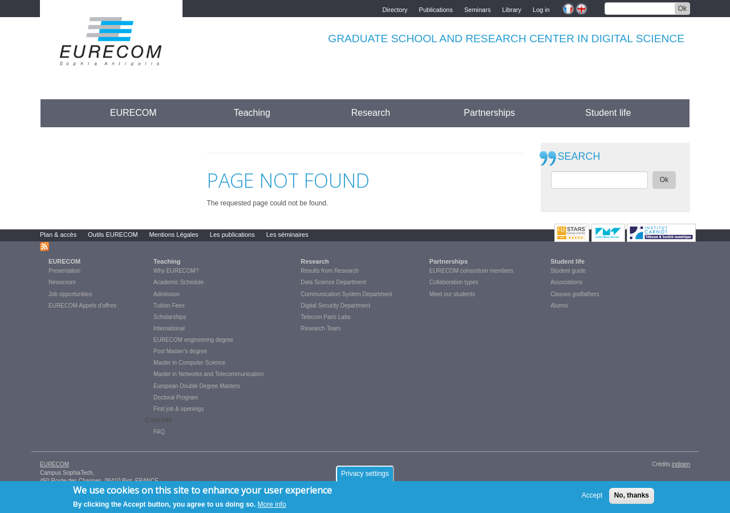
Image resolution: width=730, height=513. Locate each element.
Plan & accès (58, 234)
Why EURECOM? (175, 271)
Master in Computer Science (189, 362)
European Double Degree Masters (196, 386)
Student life (608, 113)
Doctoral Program (175, 397)
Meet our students (452, 294)
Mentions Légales (173, 234)
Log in (541, 8)
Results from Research (330, 271)
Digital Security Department (335, 305)
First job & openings (178, 409)
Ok (682, 9)
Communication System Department (346, 294)
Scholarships (169, 317)
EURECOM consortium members (471, 271)
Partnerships (489, 113)
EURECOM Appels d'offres (82, 305)
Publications (436, 8)
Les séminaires (287, 234)
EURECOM (133, 113)
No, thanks (631, 499)
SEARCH (579, 156)
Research (370, 113)
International (169, 328)
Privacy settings (365, 476)
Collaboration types (453, 282)
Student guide (568, 271)
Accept (592, 499)
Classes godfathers (574, 294)
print (515, 146)
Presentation (64, 271)
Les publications (232, 234)
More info (272, 507)
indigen (681, 464)
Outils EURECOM (112, 234)
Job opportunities (70, 294)
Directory (395, 8)
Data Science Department (333, 282)
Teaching (252, 113)
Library (511, 8)
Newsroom (62, 282)
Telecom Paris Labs (325, 317)
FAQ (159, 432)
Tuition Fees (169, 305)
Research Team (320, 328)
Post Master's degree (180, 351)
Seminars (477, 8)
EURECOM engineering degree (193, 340)
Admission (166, 294)
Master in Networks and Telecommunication (208, 374)
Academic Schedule (178, 282)
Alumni (559, 305)
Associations (566, 282)
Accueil (61, 113)
